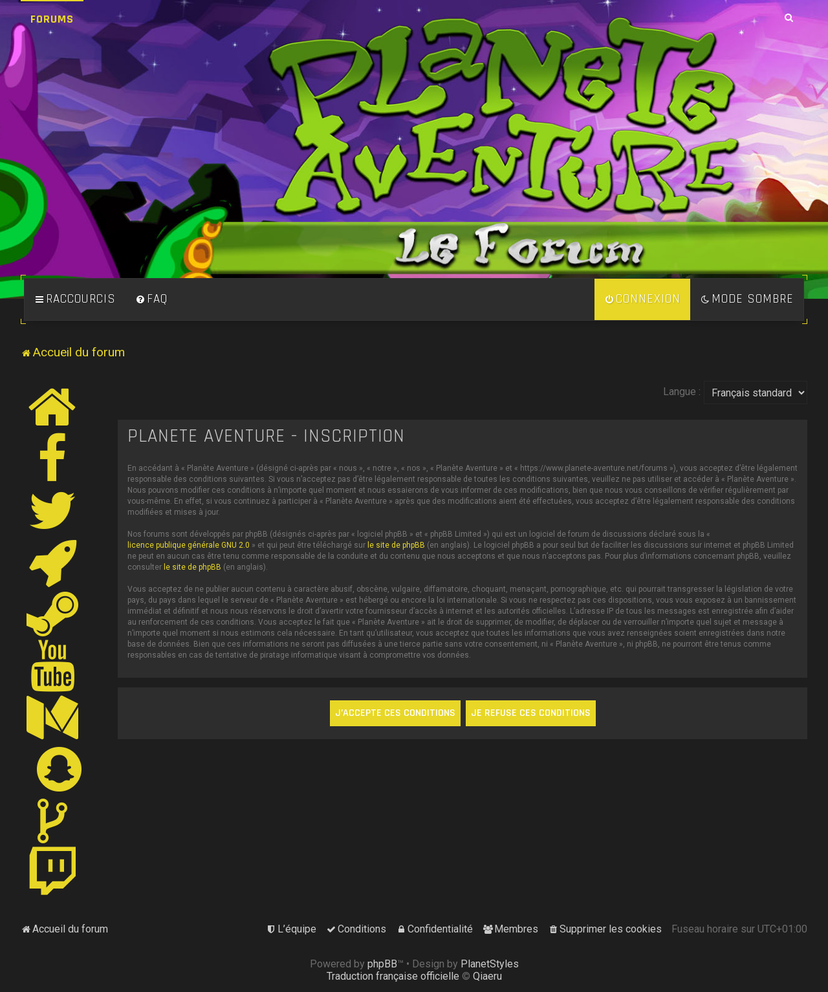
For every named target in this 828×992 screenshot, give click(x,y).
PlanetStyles (490, 964)
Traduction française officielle (393, 976)
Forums (52, 19)
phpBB (382, 964)
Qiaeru (487, 976)
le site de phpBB (396, 545)
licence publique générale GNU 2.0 (188, 545)
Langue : (682, 391)
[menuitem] (151, 299)
